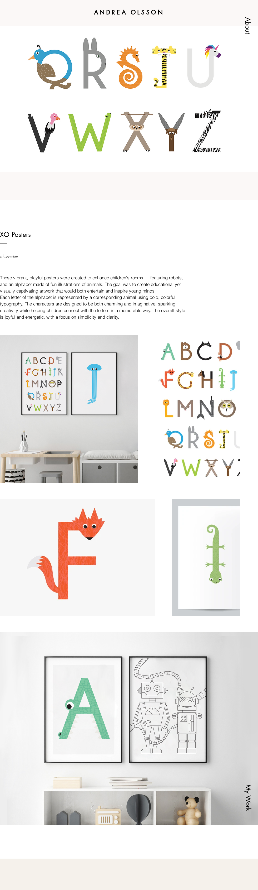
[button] (248, 25)
